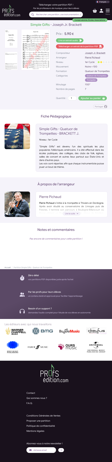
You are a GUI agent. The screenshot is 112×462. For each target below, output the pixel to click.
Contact (30, 393)
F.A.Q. (29, 403)
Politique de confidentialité (40, 426)
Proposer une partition (38, 420)
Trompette (91, 80)
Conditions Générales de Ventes (43, 415)
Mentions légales (35, 431)
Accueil (8, 267)
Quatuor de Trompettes (96, 76)
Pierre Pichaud (92, 57)
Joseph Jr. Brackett (95, 53)
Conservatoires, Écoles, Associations (90, 20)
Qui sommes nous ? (36, 398)
